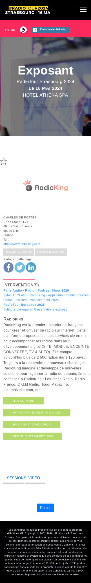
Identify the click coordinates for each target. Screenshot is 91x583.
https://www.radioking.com (21, 248)
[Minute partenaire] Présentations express (35, 311)
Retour (45, 508)
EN (13, 29)
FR (7, 29)
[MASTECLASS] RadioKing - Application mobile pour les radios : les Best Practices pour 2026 (46, 299)
